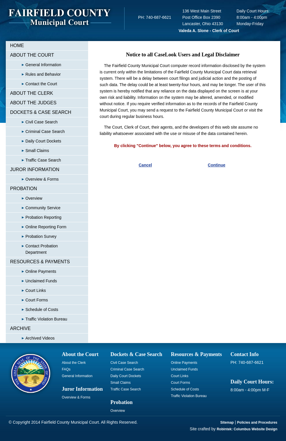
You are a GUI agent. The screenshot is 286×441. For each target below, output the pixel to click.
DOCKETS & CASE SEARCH (40, 112)
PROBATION (23, 188)
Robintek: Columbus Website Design (247, 429)
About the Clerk (74, 363)
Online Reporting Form (38, 227)
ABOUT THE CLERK (31, 93)
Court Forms (29, 300)
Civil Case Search (33, 122)
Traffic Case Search (35, 160)
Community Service (35, 207)
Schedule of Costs (34, 309)
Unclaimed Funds (33, 281)
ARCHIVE (20, 328)
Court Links (28, 290)
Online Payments (33, 271)
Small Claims (29, 150)
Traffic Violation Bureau (38, 319)
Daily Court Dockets (35, 141)
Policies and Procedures (257, 422)
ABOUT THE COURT (32, 55)
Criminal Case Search (37, 131)
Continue (216, 165)
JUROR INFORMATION (34, 169)
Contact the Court (33, 83)
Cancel (145, 165)
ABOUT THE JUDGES (33, 102)
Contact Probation (34, 249)
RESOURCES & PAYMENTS (40, 261)
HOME (17, 45)
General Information (35, 64)
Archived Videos (32, 338)
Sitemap (227, 422)
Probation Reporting (36, 217)
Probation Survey (33, 236)
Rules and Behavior (35, 74)
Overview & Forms (34, 179)
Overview (26, 198)
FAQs (66, 369)
